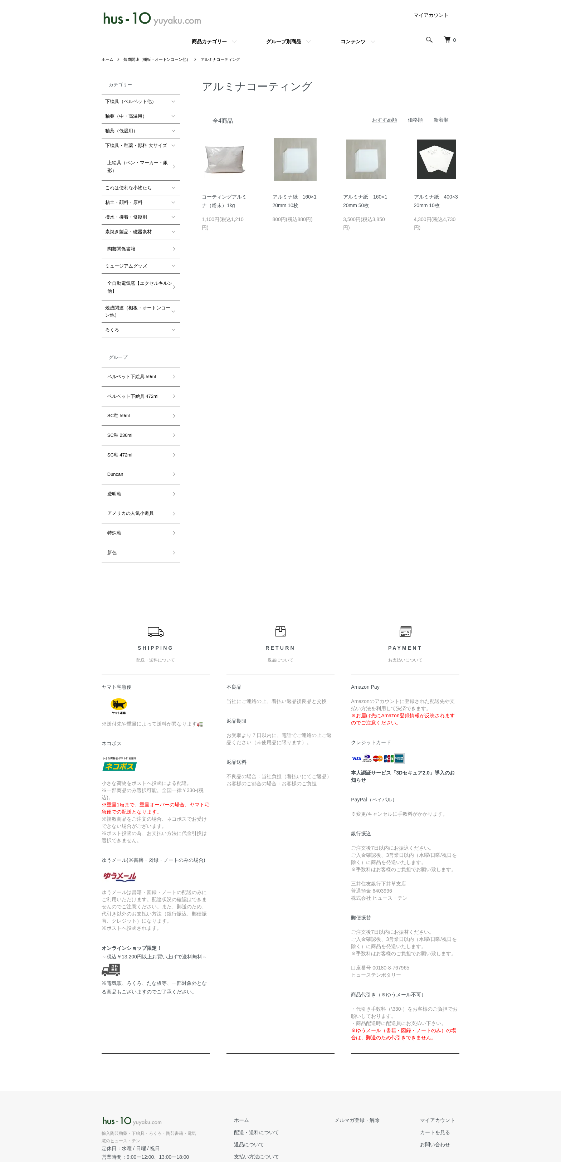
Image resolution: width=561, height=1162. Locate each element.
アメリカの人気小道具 (128, 470)
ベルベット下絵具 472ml (130, 377)
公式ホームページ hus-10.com (138, 1112)
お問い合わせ (439, 1091)
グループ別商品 (283, 41)
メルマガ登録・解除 (369, 1067)
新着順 (441, 120)
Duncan (113, 439)
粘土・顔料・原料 (123, 198)
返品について (270, 1091)
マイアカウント (431, 15)
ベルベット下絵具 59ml (129, 362)
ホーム (108, 59)
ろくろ (112, 317)
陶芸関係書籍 (119, 242)
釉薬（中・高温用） (126, 116)
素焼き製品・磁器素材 (128, 227)
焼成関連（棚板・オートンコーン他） (161, 59)
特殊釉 (112, 485)
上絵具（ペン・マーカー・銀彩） (135, 164)
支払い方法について (277, 1103)
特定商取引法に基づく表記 (285, 1115)
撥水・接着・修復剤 (126, 213)
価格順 (415, 120)
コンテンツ (353, 41)
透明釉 (112, 455)
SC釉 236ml (117, 408)
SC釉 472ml (117, 423)
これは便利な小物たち (128, 183)
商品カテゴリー (209, 41)
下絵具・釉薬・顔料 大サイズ (136, 145)
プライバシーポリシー (280, 1127)
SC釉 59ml (116, 393)
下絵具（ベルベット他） (130, 101)
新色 (109, 501)
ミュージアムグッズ (126, 257)
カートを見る (439, 1079)
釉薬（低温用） (121, 130)
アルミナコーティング (229, 59)
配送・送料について (277, 1079)
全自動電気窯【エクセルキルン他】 (137, 276)
